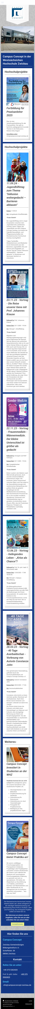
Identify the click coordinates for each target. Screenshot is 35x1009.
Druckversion (8, 1001)
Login (30, 1001)
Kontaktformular (17, 924)
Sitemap (15, 1001)
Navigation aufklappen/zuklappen (17, 2)
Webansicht (28, 1004)
